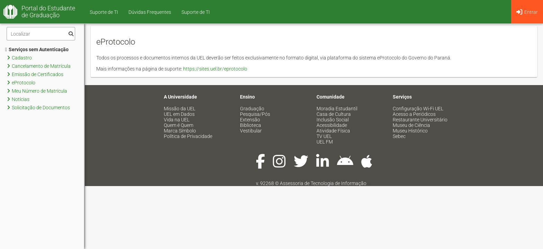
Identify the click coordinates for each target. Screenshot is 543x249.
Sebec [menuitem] (399, 136)
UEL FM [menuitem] (325, 142)
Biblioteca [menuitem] (250, 125)
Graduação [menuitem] (252, 108)
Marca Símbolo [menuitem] (180, 130)
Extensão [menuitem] (250, 119)
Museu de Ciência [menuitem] (411, 125)
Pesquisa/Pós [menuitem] (255, 114)
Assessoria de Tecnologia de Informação (323, 183)
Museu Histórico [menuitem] (410, 130)
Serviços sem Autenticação (37, 49)
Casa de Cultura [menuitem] (334, 114)
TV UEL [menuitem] (324, 136)
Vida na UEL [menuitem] (176, 119)
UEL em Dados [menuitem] (179, 114)
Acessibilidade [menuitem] (332, 125)
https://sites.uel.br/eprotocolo (215, 69)
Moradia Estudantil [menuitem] (337, 108)
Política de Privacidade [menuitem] (188, 136)
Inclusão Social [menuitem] (333, 119)
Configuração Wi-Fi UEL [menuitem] (418, 108)
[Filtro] (41, 33)
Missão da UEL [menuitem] (179, 108)
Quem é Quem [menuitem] (178, 125)
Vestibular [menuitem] (251, 130)
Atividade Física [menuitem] (333, 130)
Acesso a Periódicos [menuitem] (414, 114)
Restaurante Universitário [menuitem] (420, 119)
